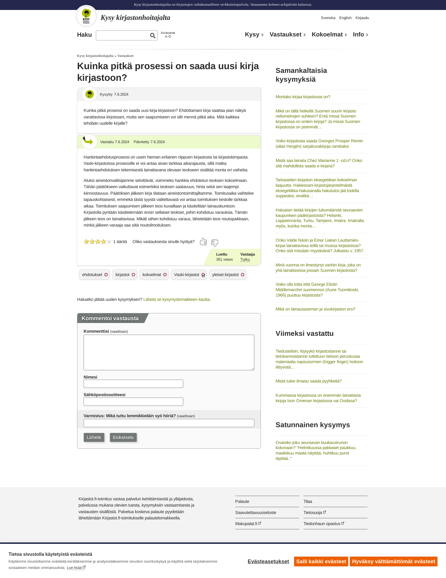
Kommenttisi (96, 331)
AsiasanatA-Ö (168, 34)
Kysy (252, 34)
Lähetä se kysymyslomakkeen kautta (176, 299)
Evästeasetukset (267, 561)
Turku (245, 259)
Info (358, 34)
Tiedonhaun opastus (321, 523)
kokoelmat (152, 274)
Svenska (328, 18)
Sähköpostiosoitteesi (104, 394)
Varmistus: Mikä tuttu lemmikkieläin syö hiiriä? (130, 415)
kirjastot (122, 274)
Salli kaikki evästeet (320, 561)
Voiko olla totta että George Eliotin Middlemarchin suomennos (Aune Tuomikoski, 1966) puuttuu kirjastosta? (317, 289)
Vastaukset (286, 34)
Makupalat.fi (246, 523)
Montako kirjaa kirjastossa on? (303, 96)
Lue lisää (74, 567)
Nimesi (90, 377)
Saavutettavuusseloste (255, 512)
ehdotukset (92, 274)
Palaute (242, 501)
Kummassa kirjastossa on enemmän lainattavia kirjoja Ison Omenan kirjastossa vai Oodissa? (318, 398)
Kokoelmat (327, 34)
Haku (84, 34)
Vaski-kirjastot (186, 274)
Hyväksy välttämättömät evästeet (393, 561)
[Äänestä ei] (214, 243)
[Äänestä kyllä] (203, 241)
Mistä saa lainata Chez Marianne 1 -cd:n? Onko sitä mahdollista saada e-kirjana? (319, 163)
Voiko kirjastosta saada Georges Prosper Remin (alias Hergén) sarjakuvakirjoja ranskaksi (319, 143)
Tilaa (307, 501)
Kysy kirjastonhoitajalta (95, 56)
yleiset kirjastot (225, 274)
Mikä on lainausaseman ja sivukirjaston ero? (315, 309)
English (345, 18)
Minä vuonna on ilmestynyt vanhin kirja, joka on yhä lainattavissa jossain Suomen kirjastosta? (318, 267)
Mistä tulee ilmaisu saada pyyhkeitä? (309, 381)
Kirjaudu (362, 18)
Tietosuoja (312, 512)
